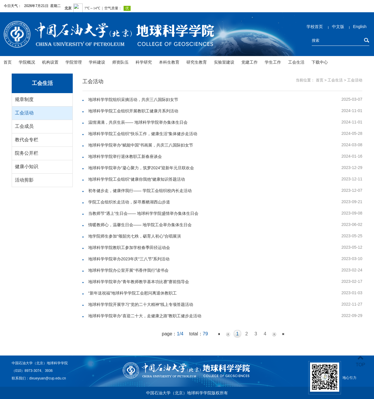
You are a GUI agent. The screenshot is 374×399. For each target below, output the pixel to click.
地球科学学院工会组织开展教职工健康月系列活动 (133, 111)
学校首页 (315, 26)
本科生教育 (169, 62)
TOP (360, 361)
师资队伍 (120, 62)
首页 (8, 62)
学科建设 (97, 62)
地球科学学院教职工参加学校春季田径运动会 (129, 247)
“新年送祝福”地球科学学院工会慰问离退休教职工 (132, 293)
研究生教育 (196, 62)
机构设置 (50, 62)
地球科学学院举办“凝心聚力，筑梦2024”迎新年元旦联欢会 (141, 167)
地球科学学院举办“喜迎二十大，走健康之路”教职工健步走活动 (144, 315)
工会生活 (296, 62)
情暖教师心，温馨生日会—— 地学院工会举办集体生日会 (140, 224)
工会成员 (24, 126)
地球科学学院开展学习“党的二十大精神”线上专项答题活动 (140, 304)
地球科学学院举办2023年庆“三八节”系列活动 (128, 259)
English (359, 26)
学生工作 (273, 62)
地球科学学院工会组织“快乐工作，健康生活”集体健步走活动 (142, 133)
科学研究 (144, 62)
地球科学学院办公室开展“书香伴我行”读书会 (128, 270)
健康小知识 (26, 166)
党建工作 (249, 62)
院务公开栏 (26, 153)
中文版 (338, 26)
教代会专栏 (26, 139)
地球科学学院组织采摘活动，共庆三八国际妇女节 (133, 99)
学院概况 (27, 62)
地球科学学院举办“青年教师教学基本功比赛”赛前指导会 (138, 281)
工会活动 (24, 112)
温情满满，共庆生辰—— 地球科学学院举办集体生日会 (138, 122)
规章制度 (24, 99)
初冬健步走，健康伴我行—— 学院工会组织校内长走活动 (140, 190)
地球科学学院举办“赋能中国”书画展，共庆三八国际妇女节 (140, 145)
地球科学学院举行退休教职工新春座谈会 (125, 156)
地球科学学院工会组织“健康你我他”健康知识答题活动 (136, 179)
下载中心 (319, 62)
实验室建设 (224, 62)
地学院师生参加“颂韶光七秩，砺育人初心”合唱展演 (134, 236)
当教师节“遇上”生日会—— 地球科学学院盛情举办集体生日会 (143, 213)
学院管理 (73, 62)
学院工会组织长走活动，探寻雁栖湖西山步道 (129, 202)
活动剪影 (24, 179)
